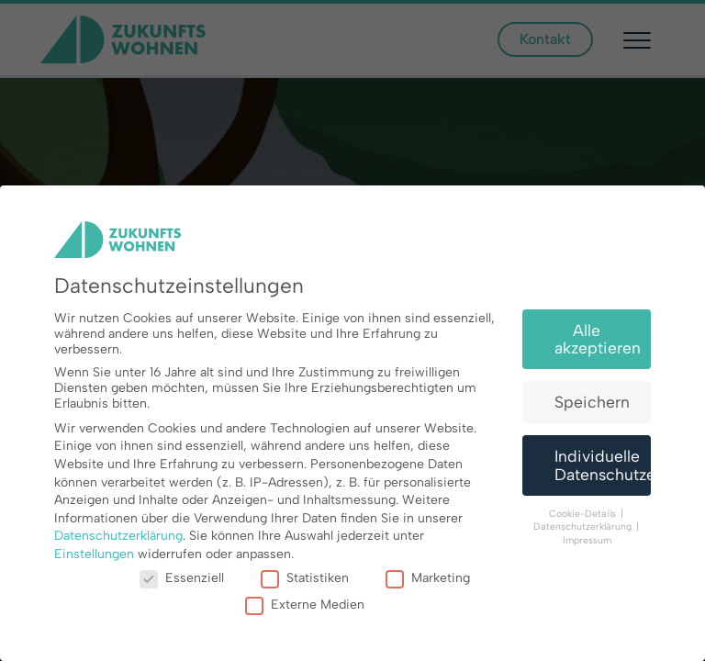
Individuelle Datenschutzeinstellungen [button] (602, 465)
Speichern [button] (592, 401)
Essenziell (182, 578)
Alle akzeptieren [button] (597, 339)
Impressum (587, 540)
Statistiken (305, 578)
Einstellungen (94, 554)
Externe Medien (304, 604)
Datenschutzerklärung (118, 535)
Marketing (428, 578)
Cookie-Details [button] (584, 514)
